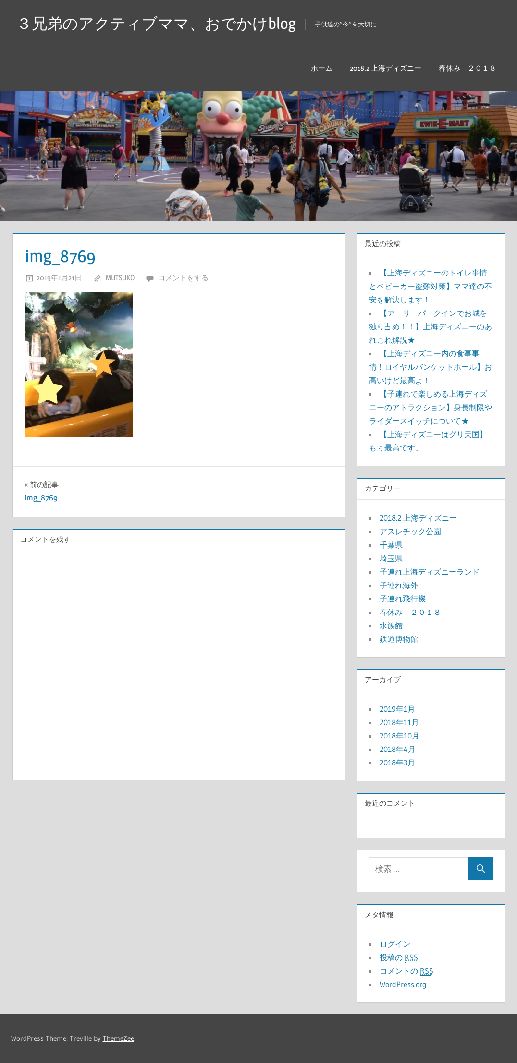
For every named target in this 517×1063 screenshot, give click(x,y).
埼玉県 (391, 558)
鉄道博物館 (399, 639)
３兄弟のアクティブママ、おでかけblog (156, 23)
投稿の (399, 957)
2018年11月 (399, 722)
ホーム (321, 68)
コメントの (406, 971)
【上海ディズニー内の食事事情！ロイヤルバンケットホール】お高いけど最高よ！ (430, 367)
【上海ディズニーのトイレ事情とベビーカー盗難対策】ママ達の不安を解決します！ (430, 286)
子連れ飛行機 (403, 598)
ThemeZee (118, 1038)
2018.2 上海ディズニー (385, 68)
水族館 (391, 625)
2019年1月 (397, 708)
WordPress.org (403, 984)
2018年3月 (397, 762)
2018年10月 (399, 735)
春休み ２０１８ (467, 68)
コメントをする (183, 277)
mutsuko (120, 277)
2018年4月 (398, 749)
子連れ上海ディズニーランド (430, 571)
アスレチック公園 (410, 531)
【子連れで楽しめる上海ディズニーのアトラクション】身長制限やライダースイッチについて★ (430, 407)
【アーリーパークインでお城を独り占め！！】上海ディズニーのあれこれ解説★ (430, 326)
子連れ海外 (399, 585)
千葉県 (391, 545)
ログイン (395, 944)
